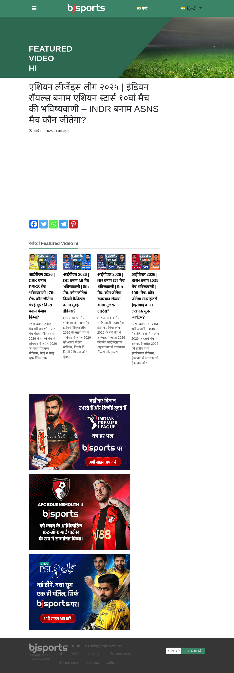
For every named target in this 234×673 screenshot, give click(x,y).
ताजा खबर (93, 663)
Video (76, 654)
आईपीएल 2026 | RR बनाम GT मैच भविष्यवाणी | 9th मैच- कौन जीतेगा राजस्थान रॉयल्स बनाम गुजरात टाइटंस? (111, 286)
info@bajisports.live (103, 646)
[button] (34, 8)
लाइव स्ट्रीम (95, 654)
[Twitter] (43, 224)
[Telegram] (63, 224)
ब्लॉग (110, 663)
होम (61, 654)
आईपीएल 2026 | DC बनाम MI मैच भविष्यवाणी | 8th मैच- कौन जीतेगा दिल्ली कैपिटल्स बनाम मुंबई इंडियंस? (77, 286)
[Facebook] (33, 224)
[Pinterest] (73, 224)
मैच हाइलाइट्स (68, 663)
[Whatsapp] (53, 224)
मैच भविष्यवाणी (120, 654)
